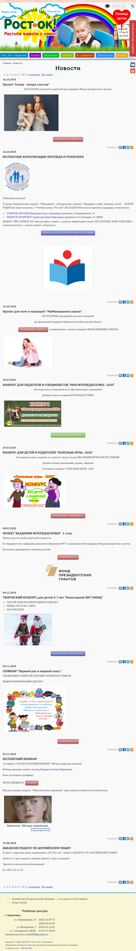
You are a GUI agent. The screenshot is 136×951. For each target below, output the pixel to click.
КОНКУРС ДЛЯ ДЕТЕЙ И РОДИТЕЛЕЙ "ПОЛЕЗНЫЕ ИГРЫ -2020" (48, 452)
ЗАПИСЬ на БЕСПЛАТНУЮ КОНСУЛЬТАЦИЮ (68, 232)
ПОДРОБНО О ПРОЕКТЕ (68, 139)
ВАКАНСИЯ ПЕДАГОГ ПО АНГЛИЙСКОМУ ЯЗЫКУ (37, 848)
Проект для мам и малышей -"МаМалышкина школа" (42, 311)
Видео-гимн (9, 11)
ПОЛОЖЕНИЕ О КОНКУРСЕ (68, 434)
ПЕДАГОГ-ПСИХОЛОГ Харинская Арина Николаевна (35, 217)
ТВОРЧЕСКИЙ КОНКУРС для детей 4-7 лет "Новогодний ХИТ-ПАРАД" (53, 597)
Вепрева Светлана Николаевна (56, 769)
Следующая (34, 74)
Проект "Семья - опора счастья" (26, 84)
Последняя (47, 74)
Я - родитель (85, 55)
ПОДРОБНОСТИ (68, 557)
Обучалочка (105, 55)
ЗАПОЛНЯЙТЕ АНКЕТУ (33, 329)
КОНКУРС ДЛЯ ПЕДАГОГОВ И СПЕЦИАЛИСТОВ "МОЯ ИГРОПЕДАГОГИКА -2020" (59, 385)
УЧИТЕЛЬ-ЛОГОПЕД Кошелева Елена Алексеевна (33, 213)
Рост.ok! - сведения (14, 55)
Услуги (35, 55)
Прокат (122, 55)
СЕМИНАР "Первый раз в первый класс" (32, 671)
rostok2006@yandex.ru (36, 934)
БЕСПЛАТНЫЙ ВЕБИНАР (20, 759)
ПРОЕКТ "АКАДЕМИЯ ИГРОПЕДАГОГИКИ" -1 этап (37, 533)
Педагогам (51, 55)
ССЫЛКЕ (32, 782)
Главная (7, 63)
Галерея (67, 55)
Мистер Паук (26, 948)
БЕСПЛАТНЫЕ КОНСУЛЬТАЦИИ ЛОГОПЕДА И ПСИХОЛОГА (43, 157)
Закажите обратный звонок (132, 38)
